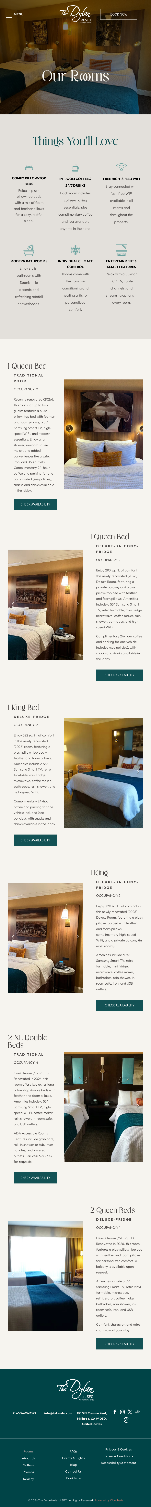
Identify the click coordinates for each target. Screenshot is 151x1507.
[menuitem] (28, 1451)
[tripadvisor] (137, 1412)
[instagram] (122, 1412)
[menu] (9, 17)
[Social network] (126, 1420)
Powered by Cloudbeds (109, 1500)
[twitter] (130, 1412)
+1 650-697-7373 (24, 1413)
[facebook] (114, 1412)
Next (138, 435)
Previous (68, 435)
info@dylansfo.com (58, 1413)
